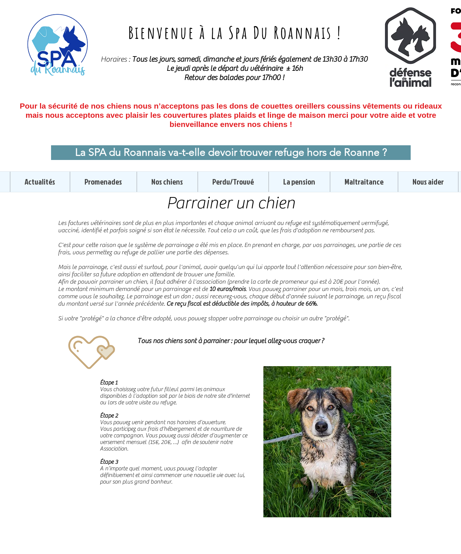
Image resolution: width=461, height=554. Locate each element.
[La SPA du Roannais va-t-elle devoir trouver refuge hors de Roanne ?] (231, 152)
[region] (327, 441)
